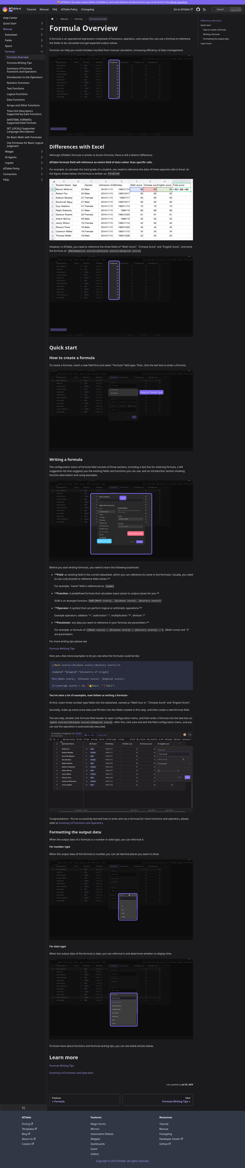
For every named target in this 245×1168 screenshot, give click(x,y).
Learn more (206, 43)
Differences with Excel (211, 20)
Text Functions (15, 88)
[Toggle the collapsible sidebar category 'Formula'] (41, 51)
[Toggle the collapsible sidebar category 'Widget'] (41, 151)
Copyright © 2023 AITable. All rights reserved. (122, 1161)
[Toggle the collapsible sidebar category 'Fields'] (41, 40)
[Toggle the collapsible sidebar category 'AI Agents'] (41, 157)
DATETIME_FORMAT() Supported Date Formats (21, 121)
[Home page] (52, 19)
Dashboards (98, 1144)
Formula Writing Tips (19, 63)
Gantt (94, 1149)
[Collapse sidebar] (23, 1108)
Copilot (9, 163)
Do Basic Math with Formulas (24, 137)
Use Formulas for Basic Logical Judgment (25, 144)
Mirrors (95, 1129)
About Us (28, 1139)
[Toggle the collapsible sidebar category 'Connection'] (41, 174)
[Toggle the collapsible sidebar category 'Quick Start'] (41, 23)
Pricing (27, 1124)
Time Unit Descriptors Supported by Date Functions (24, 112)
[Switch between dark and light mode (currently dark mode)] (204, 9)
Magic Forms (98, 1124)
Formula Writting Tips (62, 648)
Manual (44, 9)
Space (8, 46)
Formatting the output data (216, 38)
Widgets (95, 1139)
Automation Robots (102, 1134)
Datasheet (11, 34)
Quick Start (9, 23)
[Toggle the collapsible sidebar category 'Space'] (41, 45)
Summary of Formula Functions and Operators (22, 70)
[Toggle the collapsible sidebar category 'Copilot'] (41, 162)
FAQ (54, 9)
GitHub (164, 1144)
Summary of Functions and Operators (81, 823)
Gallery (95, 1154)
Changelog (87, 9)
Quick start (206, 25)
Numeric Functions (18, 83)
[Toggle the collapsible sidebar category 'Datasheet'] (41, 34)
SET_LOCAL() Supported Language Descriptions (21, 130)
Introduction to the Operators (24, 77)
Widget (9, 151)
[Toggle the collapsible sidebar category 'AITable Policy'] (41, 168)
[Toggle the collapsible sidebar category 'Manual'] (41, 29)
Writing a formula (211, 34)
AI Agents (11, 157)
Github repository (178, 2)
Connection (10, 174)
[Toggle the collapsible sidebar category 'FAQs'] (41, 179)
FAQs (6, 179)
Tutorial (31, 9)
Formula (10, 51)
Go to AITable (183, 9)
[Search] (226, 9)
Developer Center (171, 1139)
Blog (26, 1134)
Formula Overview (18, 57)
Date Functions (16, 99)
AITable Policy (69, 9)
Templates (29, 1129)
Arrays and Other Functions (23, 105)
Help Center (10, 18)
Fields (8, 40)
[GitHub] (198, 9)
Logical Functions (17, 94)
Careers (28, 1144)
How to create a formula (214, 29)
